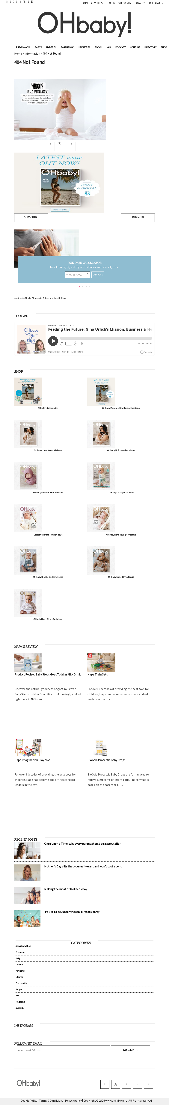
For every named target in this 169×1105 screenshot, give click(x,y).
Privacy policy (73, 1100)
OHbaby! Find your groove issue (121, 534)
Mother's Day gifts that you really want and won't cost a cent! (83, 866)
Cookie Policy (29, 1100)
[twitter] (23, 1)
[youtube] (148, 1084)
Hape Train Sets (97, 674)
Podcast (120, 47)
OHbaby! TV (156, 3)
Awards (141, 3)
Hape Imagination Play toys (32, 760)
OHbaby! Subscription (48, 408)
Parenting (67, 47)
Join (85, 3)
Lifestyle (84, 47)
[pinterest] (137, 1084)
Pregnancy (23, 47)
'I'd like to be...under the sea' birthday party (71, 912)
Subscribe (125, 3)
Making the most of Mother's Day (65, 889)
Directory (150, 47)
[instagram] (126, 1084)
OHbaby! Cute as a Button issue (48, 492)
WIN (109, 47)
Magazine (20, 1001)
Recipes (19, 989)
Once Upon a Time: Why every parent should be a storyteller (82, 843)
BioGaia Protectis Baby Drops (106, 760)
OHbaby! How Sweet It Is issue (48, 450)
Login (111, 3)
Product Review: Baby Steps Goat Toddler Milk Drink (47, 674)
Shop (164, 47)
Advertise (97, 3)
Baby (38, 47)
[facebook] (104, 1084)
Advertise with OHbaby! (22, 298)
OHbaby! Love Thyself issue (121, 576)
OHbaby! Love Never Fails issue (48, 619)
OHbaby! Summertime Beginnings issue (121, 408)
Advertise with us (23, 946)
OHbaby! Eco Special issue (121, 492)
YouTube (135, 47)
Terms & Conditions (51, 1100)
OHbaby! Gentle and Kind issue (48, 576)
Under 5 (51, 47)
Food (98, 47)
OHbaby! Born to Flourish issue (48, 534)
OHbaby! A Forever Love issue (121, 450)
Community (21, 983)
